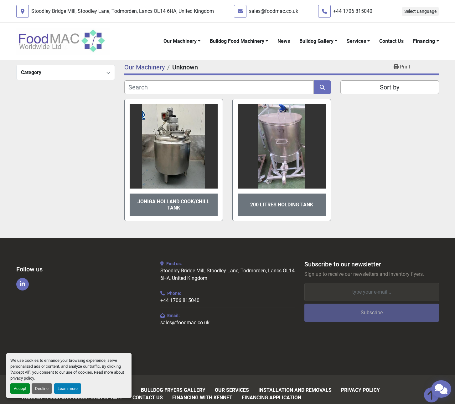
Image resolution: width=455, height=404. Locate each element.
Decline (42, 388)
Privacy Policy (360, 390)
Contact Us (391, 41)
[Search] (219, 87)
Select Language (420, 11)
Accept (20, 388)
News (283, 41)
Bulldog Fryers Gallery (173, 390)
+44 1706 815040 (352, 11)
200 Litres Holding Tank (281, 205)
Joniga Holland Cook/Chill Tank (173, 204)
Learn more (68, 388)
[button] (181, 41)
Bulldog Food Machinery (237, 41)
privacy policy (22, 378)
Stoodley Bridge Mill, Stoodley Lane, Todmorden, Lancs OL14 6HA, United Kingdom (122, 11)
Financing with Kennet (202, 398)
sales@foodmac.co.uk (273, 11)
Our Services (232, 390)
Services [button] (356, 41)
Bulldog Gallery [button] (316, 41)
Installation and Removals (295, 390)
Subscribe (372, 313)
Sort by (389, 87)
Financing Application (271, 398)
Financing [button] (424, 41)
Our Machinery (180, 41)
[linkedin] (22, 284)
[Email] (371, 292)
